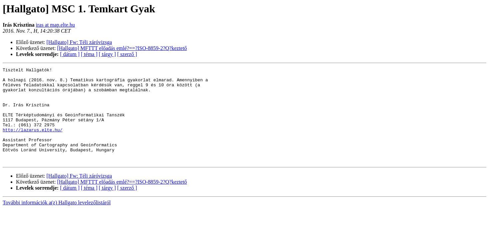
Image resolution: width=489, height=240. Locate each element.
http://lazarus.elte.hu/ (32, 143)
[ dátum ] (70, 54)
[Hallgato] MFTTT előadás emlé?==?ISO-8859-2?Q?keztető (122, 48)
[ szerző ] (127, 54)
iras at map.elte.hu (55, 25)
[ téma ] (89, 54)
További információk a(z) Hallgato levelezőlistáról (57, 221)
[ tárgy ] (107, 54)
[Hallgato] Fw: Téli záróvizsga (79, 42)
